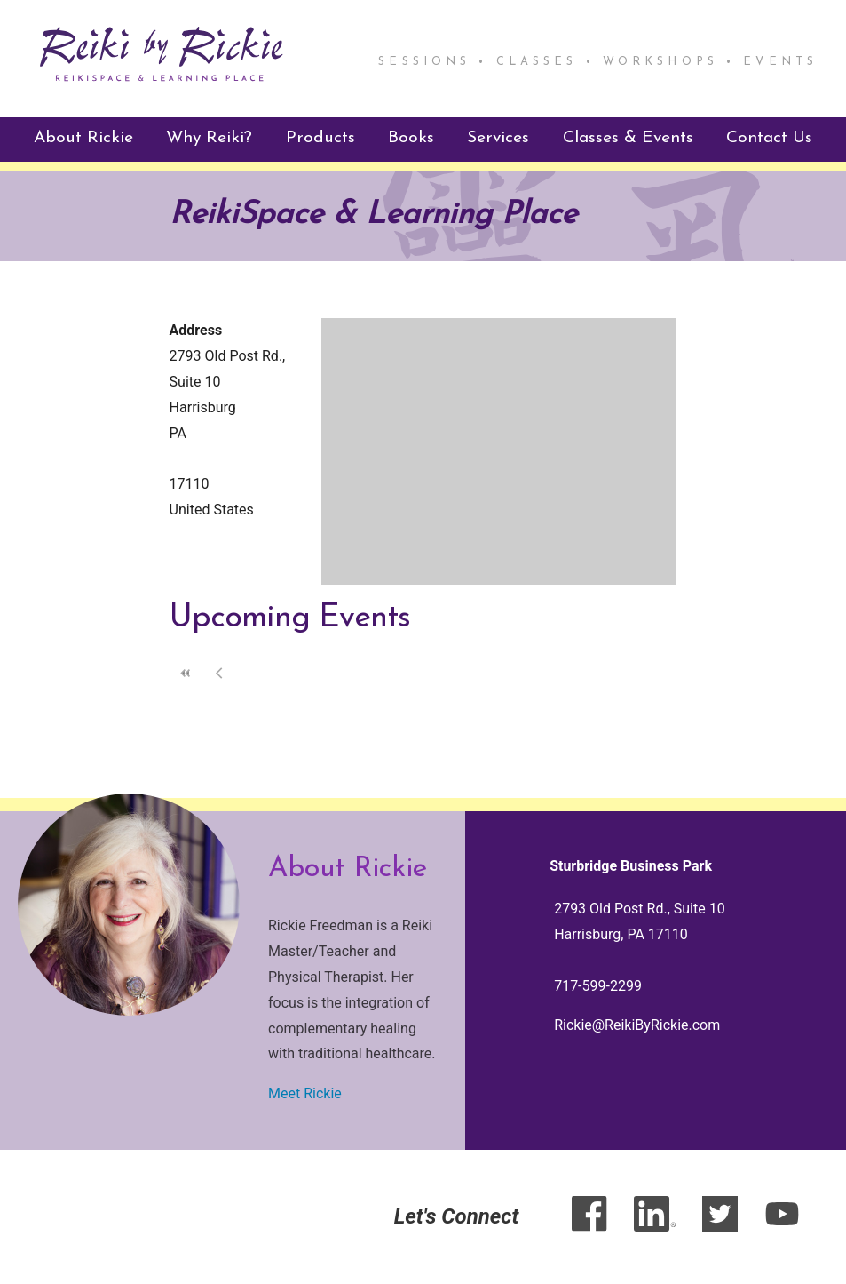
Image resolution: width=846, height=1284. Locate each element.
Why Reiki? (209, 138)
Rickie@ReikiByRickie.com (637, 1025)
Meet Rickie (305, 1093)
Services (498, 138)
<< (186, 673)
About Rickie (83, 138)
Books (411, 138)
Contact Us (769, 138)
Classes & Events (628, 138)
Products (320, 138)
